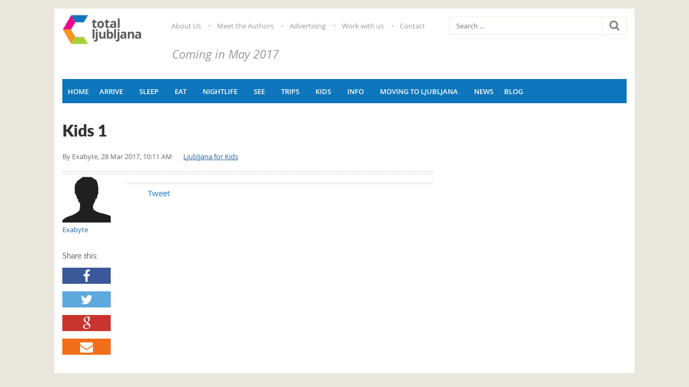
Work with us (363, 26)
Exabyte (85, 156)
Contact (412, 26)
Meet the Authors (245, 26)
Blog (513, 91)
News (483, 91)
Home (78, 91)
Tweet (146, 193)
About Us (186, 26)
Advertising (308, 26)
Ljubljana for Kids (210, 156)
